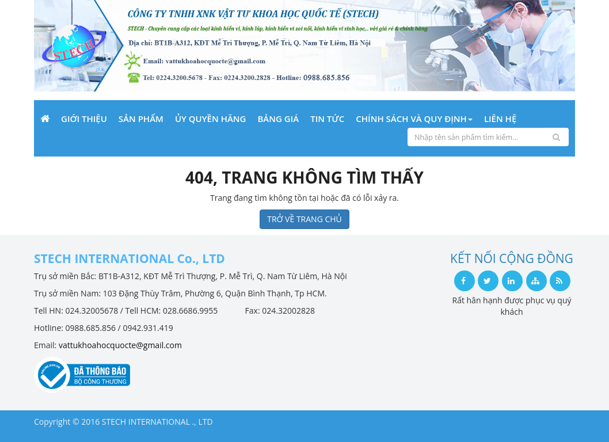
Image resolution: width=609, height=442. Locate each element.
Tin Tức (327, 118)
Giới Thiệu (84, 118)
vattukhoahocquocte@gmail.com (120, 345)
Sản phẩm (141, 118)
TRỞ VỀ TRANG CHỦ (304, 219)
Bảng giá (278, 118)
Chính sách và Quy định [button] (414, 118)
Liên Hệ (500, 118)
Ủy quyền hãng (210, 118)
